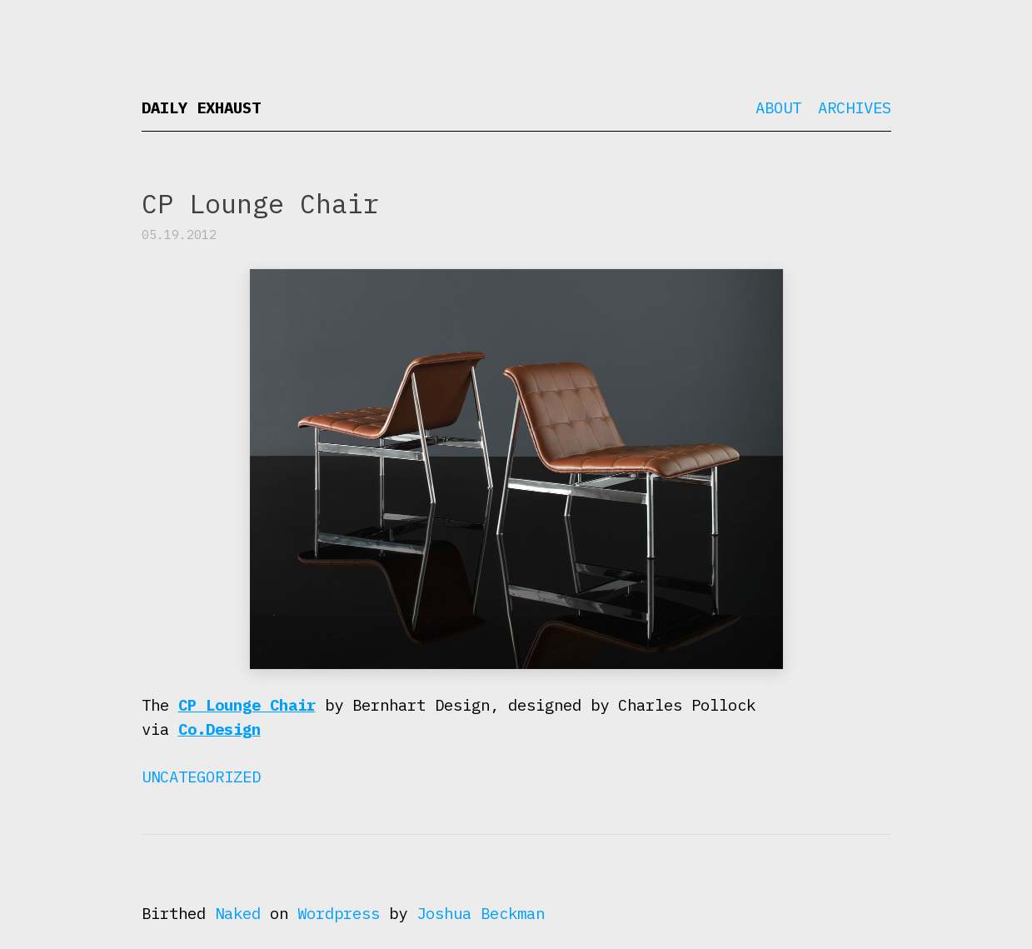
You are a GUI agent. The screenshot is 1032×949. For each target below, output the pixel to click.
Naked (238, 913)
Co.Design (219, 729)
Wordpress (338, 913)
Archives (854, 107)
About (778, 107)
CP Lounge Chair (247, 705)
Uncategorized (201, 777)
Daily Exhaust (201, 107)
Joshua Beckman (480, 913)
